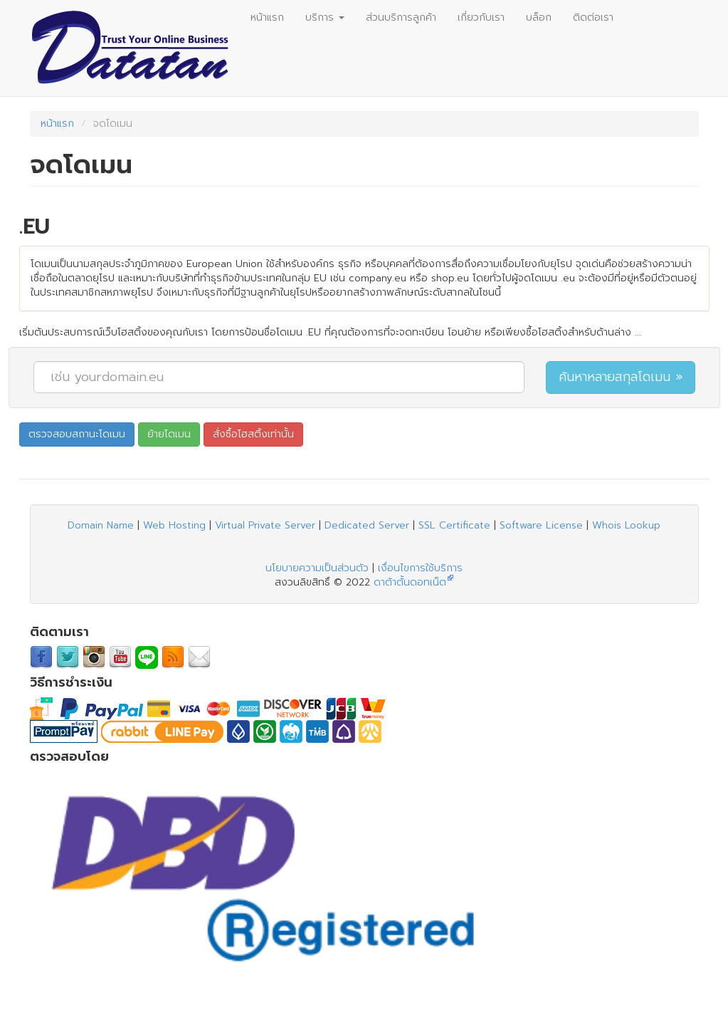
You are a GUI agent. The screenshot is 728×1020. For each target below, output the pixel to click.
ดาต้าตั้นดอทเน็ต (410, 582)
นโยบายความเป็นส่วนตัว (317, 568)
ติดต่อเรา (593, 17)
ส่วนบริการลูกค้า (401, 17)
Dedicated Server (367, 525)
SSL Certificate (454, 525)
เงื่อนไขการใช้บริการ (420, 568)
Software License (541, 525)
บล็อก (539, 17)
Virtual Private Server (265, 525)
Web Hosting (174, 525)
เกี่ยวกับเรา (481, 17)
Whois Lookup (626, 525)
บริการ (324, 17)
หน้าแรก (267, 17)
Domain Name (101, 525)
